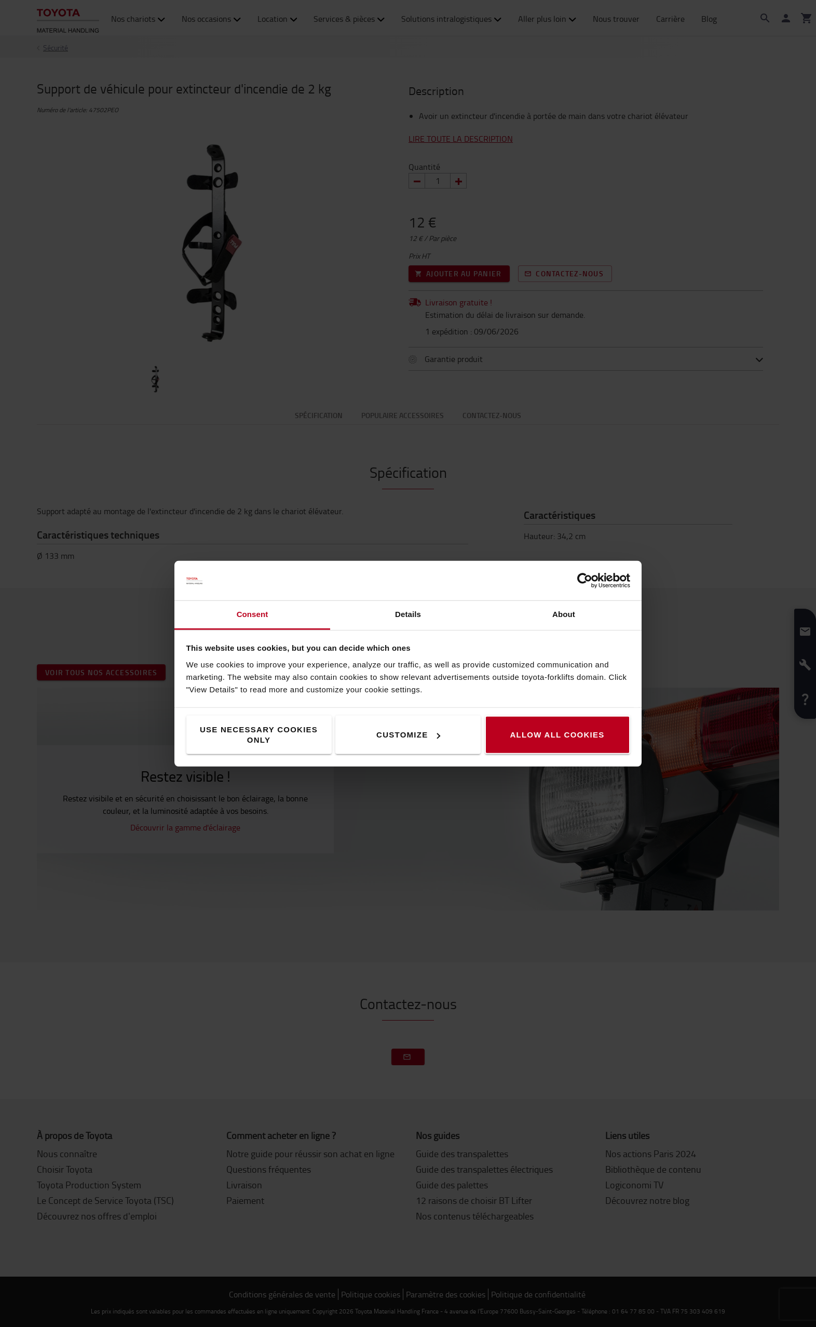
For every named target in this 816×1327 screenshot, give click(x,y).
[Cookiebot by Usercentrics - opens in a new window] (584, 580)
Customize (408, 734)
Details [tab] (408, 614)
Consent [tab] (252, 614)
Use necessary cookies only (259, 734)
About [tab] (563, 614)
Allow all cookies (557, 734)
